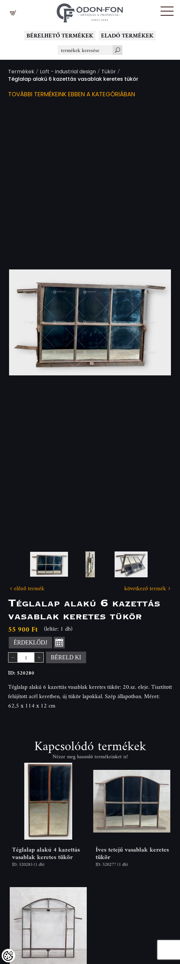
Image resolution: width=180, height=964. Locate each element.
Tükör (108, 72)
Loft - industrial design (68, 72)
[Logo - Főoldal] (90, 11)
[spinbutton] (26, 657)
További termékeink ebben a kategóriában (71, 95)
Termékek (21, 72)
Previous (24, 322)
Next (156, 322)
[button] (167, 11)
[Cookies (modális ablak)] (8, 955)
